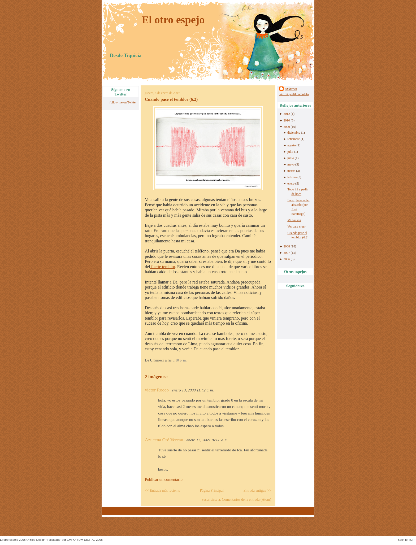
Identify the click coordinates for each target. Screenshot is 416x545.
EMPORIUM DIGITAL (81, 539)
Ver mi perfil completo (294, 94)
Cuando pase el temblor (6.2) (171, 99)
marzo (291, 171)
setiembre (293, 139)
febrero (292, 177)
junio (290, 158)
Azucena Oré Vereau (164, 439)
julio (290, 152)
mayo (290, 164)
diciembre (293, 132)
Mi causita (294, 220)
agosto (291, 145)
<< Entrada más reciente (162, 490)
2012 (286, 114)
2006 (286, 259)
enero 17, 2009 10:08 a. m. (208, 440)
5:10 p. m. (179, 360)
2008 (286, 246)
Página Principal (211, 490)
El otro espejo (173, 20)
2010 (286, 120)
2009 (286, 127)
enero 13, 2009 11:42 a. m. (193, 390)
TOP (411, 539)
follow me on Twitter (123, 102)
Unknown (291, 89)
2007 (286, 253)
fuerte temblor (162, 266)
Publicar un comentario (164, 479)
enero (290, 183)
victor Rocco (157, 390)
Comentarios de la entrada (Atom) (246, 500)
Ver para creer (296, 226)
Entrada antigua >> (257, 490)
